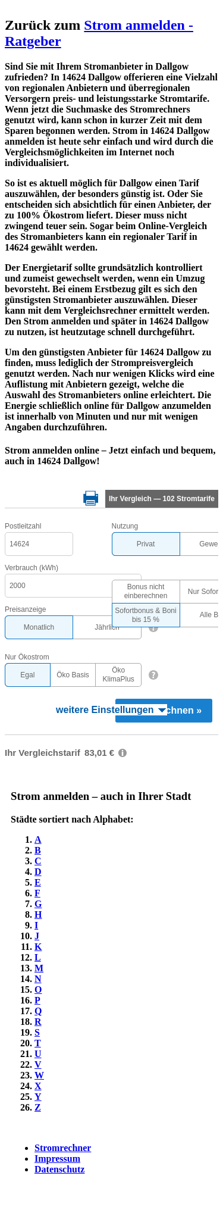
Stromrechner (62, 1148)
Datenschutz (59, 1169)
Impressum (57, 1158)
